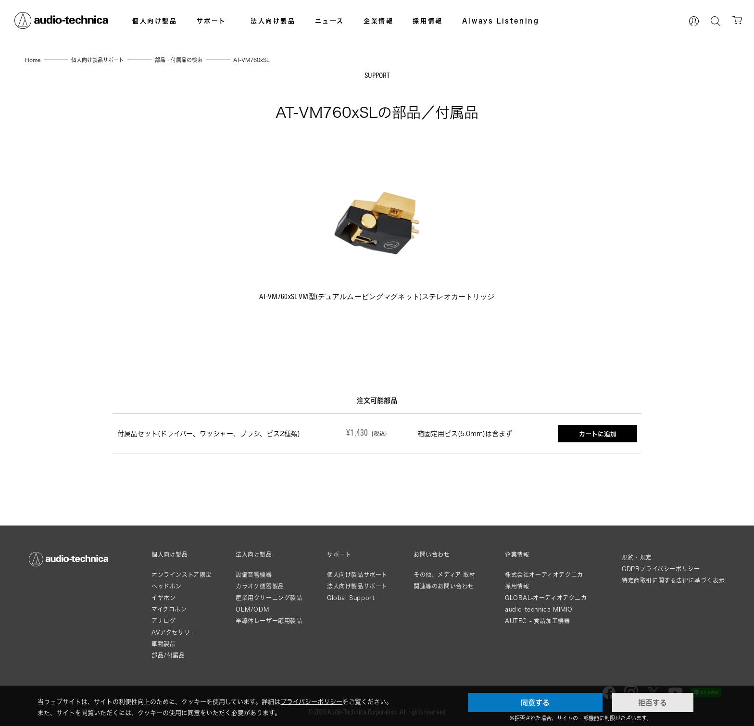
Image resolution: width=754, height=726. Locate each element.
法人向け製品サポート (357, 586)
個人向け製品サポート (357, 574)
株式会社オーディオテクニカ (544, 574)
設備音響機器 (254, 574)
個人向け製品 (154, 20)
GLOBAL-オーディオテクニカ (546, 597)
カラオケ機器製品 (260, 586)
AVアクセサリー (173, 632)
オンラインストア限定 (181, 574)
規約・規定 (637, 557)
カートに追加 (597, 433)
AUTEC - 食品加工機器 (537, 621)
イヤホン (163, 597)
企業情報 (378, 20)
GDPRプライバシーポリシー (661, 569)
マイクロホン (169, 609)
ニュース (329, 20)
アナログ (163, 621)
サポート (211, 20)
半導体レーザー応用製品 (269, 621)
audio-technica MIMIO (539, 609)
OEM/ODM (252, 609)
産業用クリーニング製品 (269, 597)
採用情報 (427, 20)
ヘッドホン (166, 586)
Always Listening (501, 20)
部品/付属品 (168, 655)
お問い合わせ (432, 555)
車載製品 (163, 644)
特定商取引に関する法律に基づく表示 (673, 580)
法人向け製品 (273, 20)
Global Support (351, 597)
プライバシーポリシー (311, 701)
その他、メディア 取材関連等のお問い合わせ (445, 580)
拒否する (652, 702)
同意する (535, 702)
